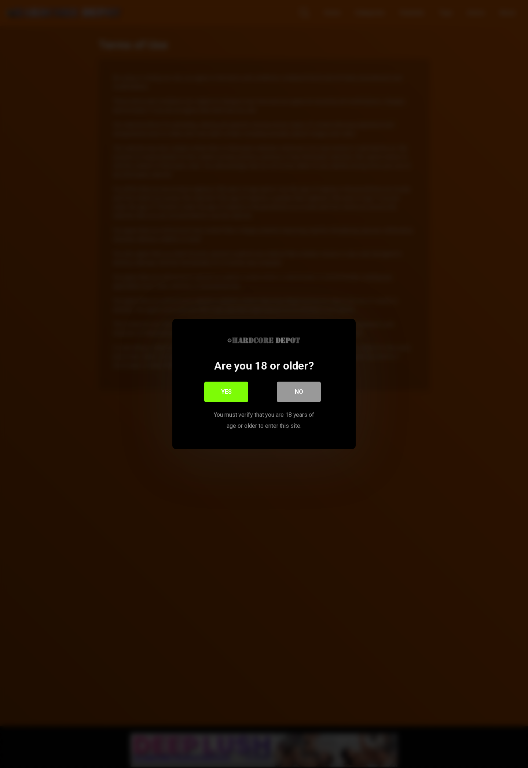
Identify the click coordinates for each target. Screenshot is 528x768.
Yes (226, 391)
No (299, 391)
